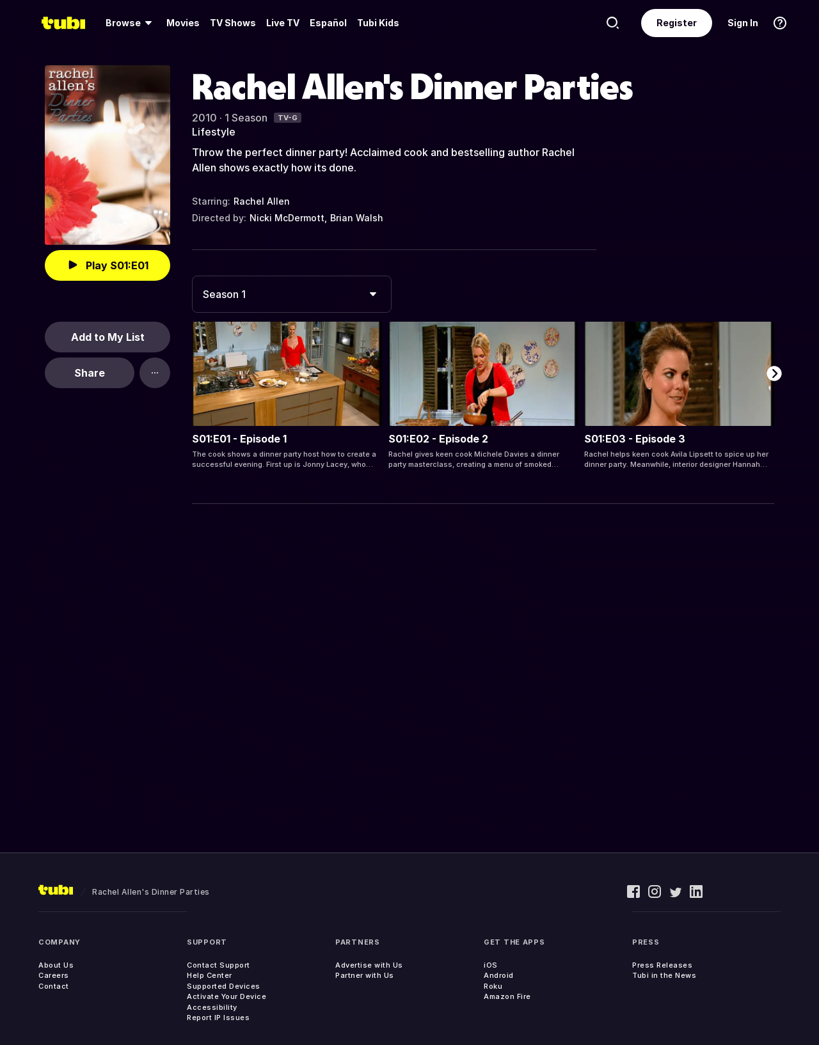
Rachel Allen (262, 201)
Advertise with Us (369, 965)
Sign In (743, 22)
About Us (56, 965)
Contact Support (218, 965)
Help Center (209, 975)
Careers (53, 975)
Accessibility (212, 1007)
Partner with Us (364, 975)
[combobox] (292, 294)
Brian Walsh (356, 217)
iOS (491, 965)
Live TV (282, 22)
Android (499, 975)
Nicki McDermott (287, 217)
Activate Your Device (226, 996)
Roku (493, 986)
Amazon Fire (507, 996)
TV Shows (233, 22)
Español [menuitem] (328, 22)
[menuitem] (131, 23)
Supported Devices (223, 986)
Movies (183, 22)
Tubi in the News (664, 975)
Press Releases (662, 965)
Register (676, 22)
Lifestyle (213, 131)
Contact (53, 986)
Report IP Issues (218, 1017)
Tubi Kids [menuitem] (378, 22)
